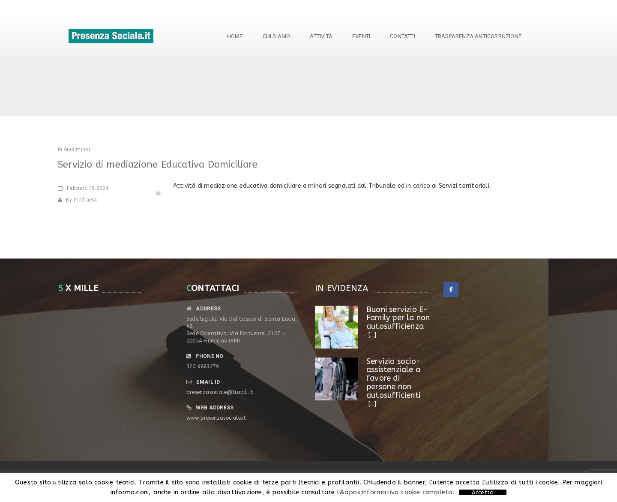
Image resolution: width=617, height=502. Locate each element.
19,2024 (83, 188)
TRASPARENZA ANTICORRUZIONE (478, 36)
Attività (321, 36)
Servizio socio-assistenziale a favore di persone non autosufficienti (393, 378)
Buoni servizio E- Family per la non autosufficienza (398, 318)
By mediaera (77, 200)
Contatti (402, 36)
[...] (372, 335)
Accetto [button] (483, 492)
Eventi (361, 36)
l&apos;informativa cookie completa (395, 492)
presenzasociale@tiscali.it (219, 392)
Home (235, 36)
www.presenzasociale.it (216, 418)
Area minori (78, 149)
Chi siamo (277, 36)
